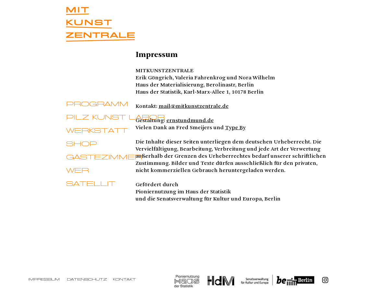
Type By (235, 127)
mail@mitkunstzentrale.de (194, 106)
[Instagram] (325, 280)
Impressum (44, 279)
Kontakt (124, 279)
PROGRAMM (97, 104)
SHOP (81, 144)
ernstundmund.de (190, 120)
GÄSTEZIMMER (104, 157)
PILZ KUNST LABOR (115, 117)
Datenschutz (87, 279)
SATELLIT (90, 184)
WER (77, 170)
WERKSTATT (97, 131)
